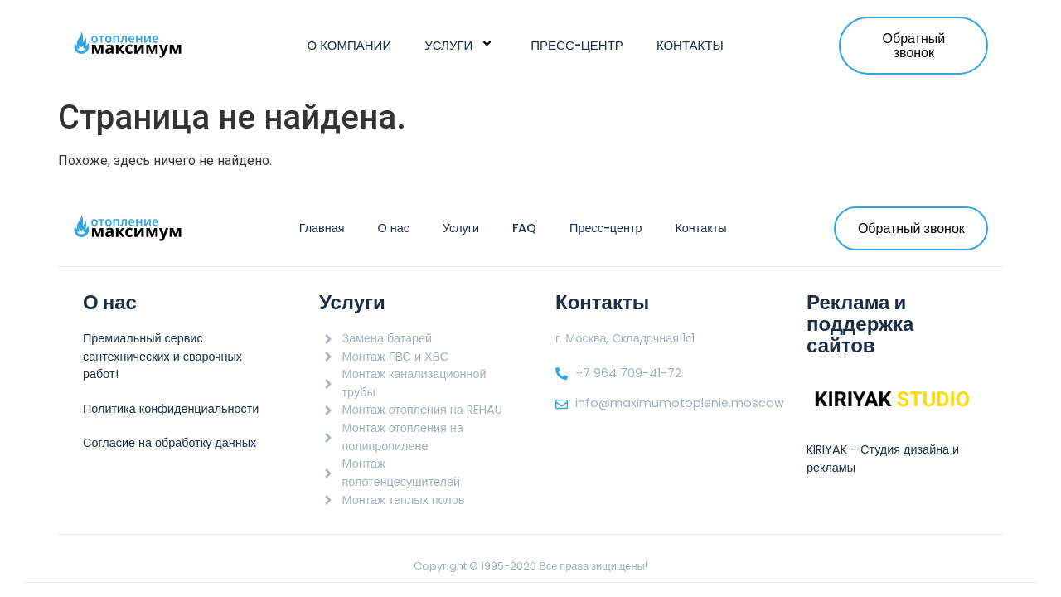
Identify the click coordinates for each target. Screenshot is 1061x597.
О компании (350, 45)
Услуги (460, 45)
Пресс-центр (576, 45)
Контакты (690, 45)
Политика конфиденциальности (171, 408)
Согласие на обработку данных (169, 442)
